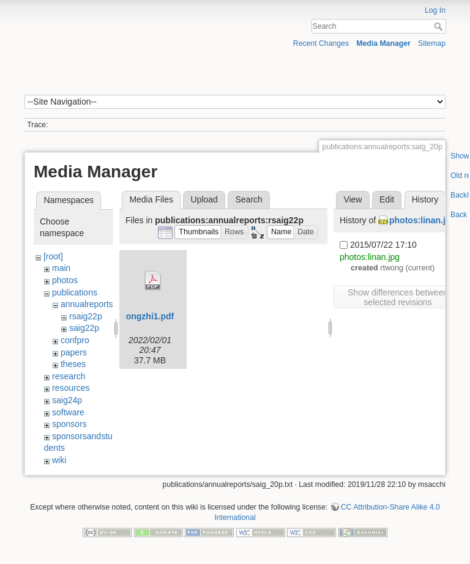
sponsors (69, 424)
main (61, 268)
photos (65, 280)
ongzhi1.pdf (150, 316)
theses (73, 364)
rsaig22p (85, 316)
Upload (204, 199)
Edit (386, 199)
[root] (53, 256)
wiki (59, 460)
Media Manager (383, 43)
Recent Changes (321, 43)
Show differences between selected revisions (398, 297)
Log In (435, 10)
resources (70, 388)
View (352, 199)
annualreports (87, 304)
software (68, 412)
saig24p (67, 400)
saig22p (84, 328)
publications (74, 292)
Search (440, 26)
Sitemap (432, 43)
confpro (75, 340)
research (68, 376)
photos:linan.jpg (422, 220)
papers (74, 352)
